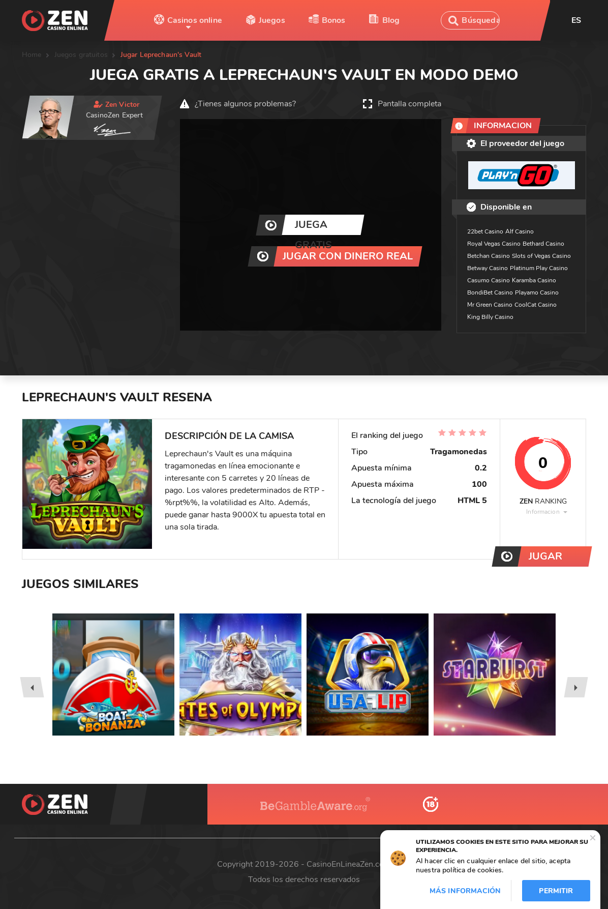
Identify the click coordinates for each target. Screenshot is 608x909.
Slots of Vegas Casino (541, 256)
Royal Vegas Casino (494, 244)
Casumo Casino (488, 280)
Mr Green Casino (489, 305)
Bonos (334, 20)
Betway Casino (487, 268)
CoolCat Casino (535, 305)
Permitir (556, 891)
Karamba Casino (534, 280)
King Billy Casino (490, 317)
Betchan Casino (488, 256)
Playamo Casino (537, 292)
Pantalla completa (409, 103)
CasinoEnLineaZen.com (349, 864)
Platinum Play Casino (539, 268)
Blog (391, 20)
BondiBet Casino (490, 292)
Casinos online (194, 20)
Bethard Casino (543, 244)
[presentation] (32, 687)
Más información (465, 891)
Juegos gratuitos (81, 55)
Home (32, 55)
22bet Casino (485, 231)
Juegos (272, 20)
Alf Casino (519, 231)
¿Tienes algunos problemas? (245, 103)
